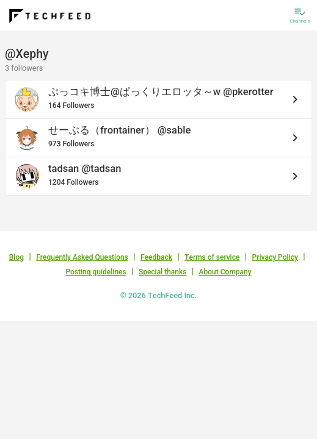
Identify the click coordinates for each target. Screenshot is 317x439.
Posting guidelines (95, 272)
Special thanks (163, 272)
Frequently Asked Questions (82, 257)
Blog (16, 257)
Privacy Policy (275, 257)
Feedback (156, 257)
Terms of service (211, 257)
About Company (225, 272)
